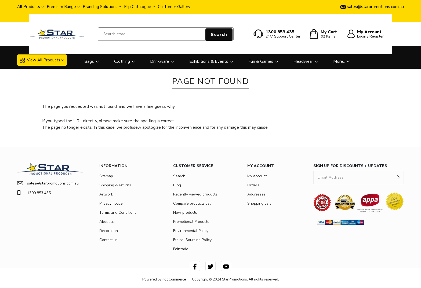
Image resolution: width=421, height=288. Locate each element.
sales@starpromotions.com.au (48, 183)
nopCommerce (174, 279)
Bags (89, 61)
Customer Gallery (174, 6)
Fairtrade (180, 249)
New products (185, 212)
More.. (339, 61)
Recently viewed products (195, 194)
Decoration (108, 230)
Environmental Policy (190, 230)
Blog (177, 185)
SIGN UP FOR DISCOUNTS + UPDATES (350, 165)
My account (257, 176)
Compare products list (191, 203)
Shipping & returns (115, 185)
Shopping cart (259, 203)
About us (107, 221)
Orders (253, 185)
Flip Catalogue (137, 6)
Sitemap (106, 176)
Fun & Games (260, 61)
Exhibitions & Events (208, 61)
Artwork (106, 194)
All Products (28, 6)
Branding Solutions (100, 6)
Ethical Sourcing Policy (192, 239)
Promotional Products (191, 221)
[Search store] (166, 34)
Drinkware (159, 61)
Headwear (303, 61)
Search (219, 35)
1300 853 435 (34, 192)
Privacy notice (111, 203)
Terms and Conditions (117, 212)
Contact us (108, 239)
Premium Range (61, 6)
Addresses (256, 194)
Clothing (122, 61)
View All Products (40, 60)
